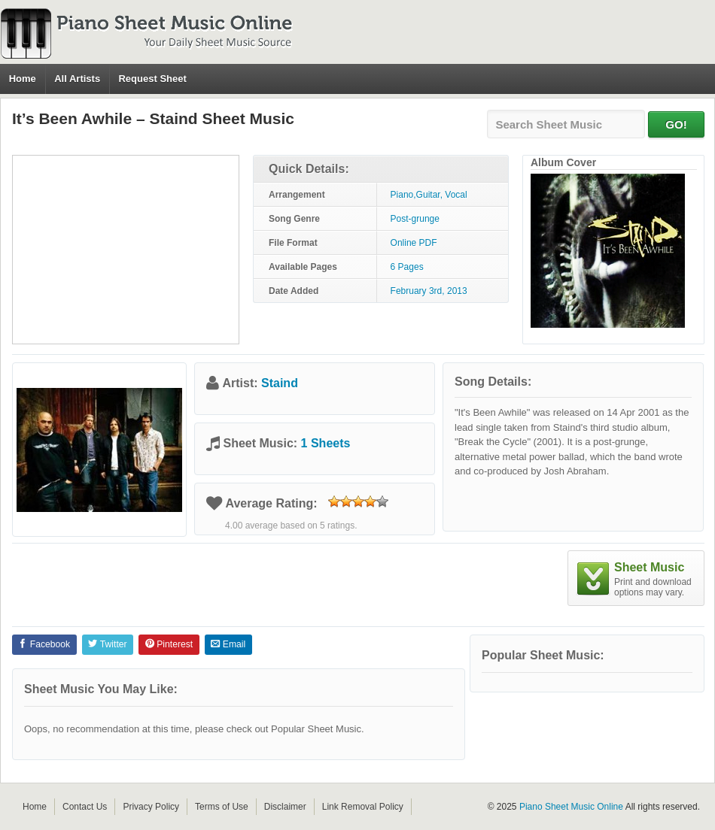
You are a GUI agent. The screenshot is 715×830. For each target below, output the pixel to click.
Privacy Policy (151, 806)
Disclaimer (285, 806)
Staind (279, 383)
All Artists (77, 78)
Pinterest (169, 644)
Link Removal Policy (362, 806)
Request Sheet (152, 78)
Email (228, 644)
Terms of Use (221, 806)
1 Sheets (326, 443)
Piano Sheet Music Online (571, 806)
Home (22, 78)
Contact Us (84, 806)
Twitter (107, 644)
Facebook (44, 644)
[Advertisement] (126, 250)
